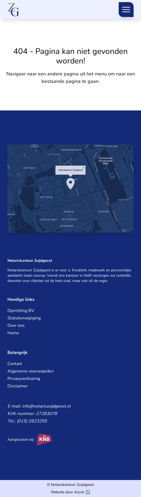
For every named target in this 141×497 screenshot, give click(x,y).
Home (13, 333)
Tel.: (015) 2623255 (27, 421)
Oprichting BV (20, 311)
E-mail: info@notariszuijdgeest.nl (39, 406)
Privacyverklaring (23, 379)
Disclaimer (17, 386)
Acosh (79, 492)
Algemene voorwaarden (30, 371)
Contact (14, 364)
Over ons (16, 325)
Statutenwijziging (24, 318)
